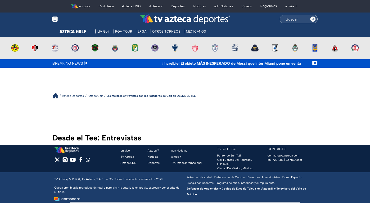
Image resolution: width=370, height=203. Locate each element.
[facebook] (81, 161)
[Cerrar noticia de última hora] (315, 63)
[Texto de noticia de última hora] (200, 63)
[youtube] (73, 161)
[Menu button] (71, 19)
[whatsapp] (88, 161)
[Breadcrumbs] (57, 96)
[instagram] (65, 161)
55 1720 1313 (275, 159)
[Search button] (313, 19)
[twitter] (57, 161)
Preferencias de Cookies (230, 177)
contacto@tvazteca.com (283, 155)
